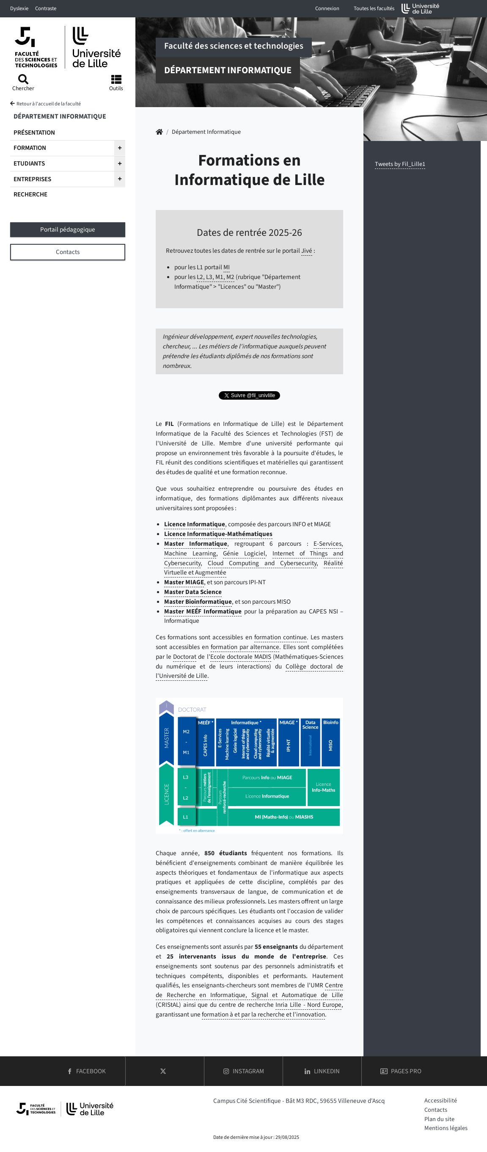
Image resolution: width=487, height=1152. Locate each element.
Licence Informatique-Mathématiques (218, 534)
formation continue (280, 637)
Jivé (306, 250)
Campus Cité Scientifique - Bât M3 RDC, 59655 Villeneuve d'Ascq (299, 1100)
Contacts (435, 1109)
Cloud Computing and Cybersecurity (262, 563)
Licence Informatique (194, 524)
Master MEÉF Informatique (203, 611)
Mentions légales (446, 1128)
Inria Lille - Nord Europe (308, 1004)
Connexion (327, 8)
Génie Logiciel (244, 553)
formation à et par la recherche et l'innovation (263, 1014)
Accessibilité (440, 1100)
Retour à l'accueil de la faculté (49, 104)
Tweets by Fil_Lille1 (400, 164)
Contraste (45, 8)
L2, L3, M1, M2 (215, 277)
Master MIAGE (184, 582)
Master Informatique (195, 543)
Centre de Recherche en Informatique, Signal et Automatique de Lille (249, 990)
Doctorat (184, 656)
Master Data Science (193, 592)
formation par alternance (245, 647)
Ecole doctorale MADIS (240, 656)
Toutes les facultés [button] (374, 8)
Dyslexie (19, 8)
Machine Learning (190, 553)
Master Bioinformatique (198, 601)
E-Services (327, 543)
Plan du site (439, 1119)
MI (226, 267)
